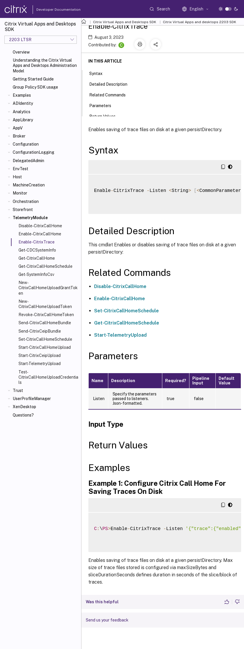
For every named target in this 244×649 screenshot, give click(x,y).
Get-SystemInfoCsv (36, 274)
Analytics (21, 111)
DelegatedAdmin (28, 160)
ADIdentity (23, 103)
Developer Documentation (49, 10)
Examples (22, 95)
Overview (21, 52)
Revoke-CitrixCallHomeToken (46, 314)
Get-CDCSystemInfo (37, 250)
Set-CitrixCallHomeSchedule (45, 339)
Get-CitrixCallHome (36, 258)
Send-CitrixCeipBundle (39, 331)
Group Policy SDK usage (35, 87)
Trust (18, 390)
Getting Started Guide (33, 79)
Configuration (26, 144)
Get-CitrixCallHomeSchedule (45, 266)
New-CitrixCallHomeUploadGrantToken (48, 287)
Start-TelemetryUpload (39, 363)
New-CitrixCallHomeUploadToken (45, 304)
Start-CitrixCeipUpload (39, 355)
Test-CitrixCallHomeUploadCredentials (48, 377)
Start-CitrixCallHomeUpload (44, 347)
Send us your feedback (107, 620)
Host (17, 177)
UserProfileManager (32, 398)
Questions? (23, 415)
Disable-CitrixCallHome (40, 225)
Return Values (105, 116)
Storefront (23, 209)
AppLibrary (23, 120)
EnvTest (20, 168)
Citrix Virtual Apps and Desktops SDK (124, 22)
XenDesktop (24, 406)
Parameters (103, 105)
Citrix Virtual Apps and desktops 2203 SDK (199, 22)
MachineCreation (29, 185)
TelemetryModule (30, 217)
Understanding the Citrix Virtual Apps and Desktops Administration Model (45, 65)
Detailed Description (111, 84)
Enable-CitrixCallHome (39, 234)
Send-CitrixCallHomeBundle (44, 322)
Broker (19, 136)
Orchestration (26, 201)
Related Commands (110, 94)
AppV (18, 128)
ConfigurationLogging (33, 152)
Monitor (20, 193)
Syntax (99, 73)
